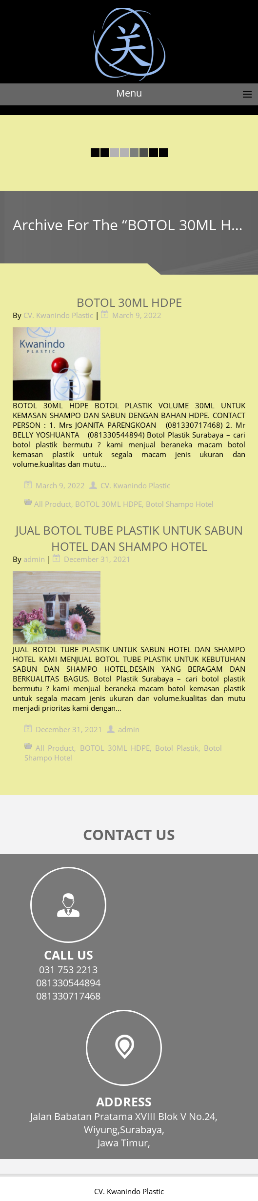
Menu (129, 93)
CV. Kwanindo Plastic (58, 315)
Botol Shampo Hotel (180, 504)
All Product (52, 504)
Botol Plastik (176, 748)
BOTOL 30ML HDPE (129, 302)
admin (34, 559)
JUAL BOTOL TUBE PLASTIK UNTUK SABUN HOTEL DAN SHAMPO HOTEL (129, 538)
